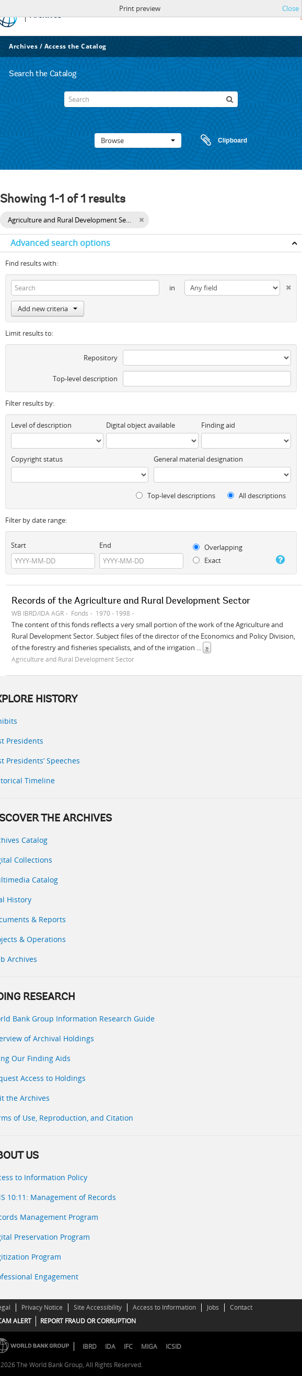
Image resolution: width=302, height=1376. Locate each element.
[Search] (150, 99)
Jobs (213, 1307)
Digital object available (140, 425)
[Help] (278, 560)
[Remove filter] (141, 220)
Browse (138, 140)
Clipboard (219, 140)
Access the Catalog (75, 46)
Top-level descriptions (175, 495)
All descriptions (256, 495)
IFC (128, 1346)
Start (18, 545)
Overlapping (217, 547)
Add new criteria (47, 308)
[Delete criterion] (285, 285)
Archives (23, 46)
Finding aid (218, 425)
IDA (110, 1346)
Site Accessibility (98, 1307)
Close (290, 8)
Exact (207, 560)
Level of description (41, 425)
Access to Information (164, 1307)
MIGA (149, 1346)
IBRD (90, 1346)
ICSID (173, 1346)
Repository (101, 357)
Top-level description (85, 378)
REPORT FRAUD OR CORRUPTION (88, 1320)
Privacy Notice (42, 1307)
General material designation (198, 459)
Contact (241, 1307)
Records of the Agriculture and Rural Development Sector (130, 601)
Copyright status (37, 459)
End (105, 545)
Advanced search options (60, 243)
